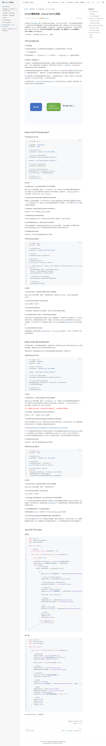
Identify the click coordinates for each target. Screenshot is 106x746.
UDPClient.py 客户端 (94, 27)
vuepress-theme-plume (59, 741)
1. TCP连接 (91, 13)
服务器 (90, 35)
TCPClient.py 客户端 (94, 20)
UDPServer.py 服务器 (94, 30)
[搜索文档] (28, 2)
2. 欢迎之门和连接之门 (94, 16)
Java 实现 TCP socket (93, 32)
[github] (103, 2)
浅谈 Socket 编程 (32, 23)
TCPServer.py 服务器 (94, 23)
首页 (26, 9)
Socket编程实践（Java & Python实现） (45, 9)
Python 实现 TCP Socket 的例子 (96, 18)
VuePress (49, 741)
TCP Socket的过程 (92, 11)
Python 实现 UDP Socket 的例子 (96, 25)
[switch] (98, 2)
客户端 (90, 37)
